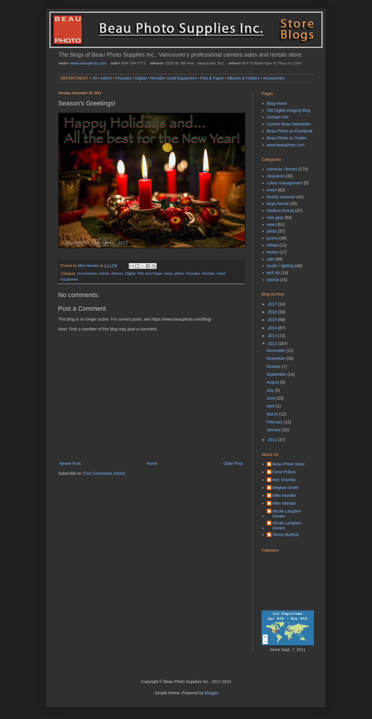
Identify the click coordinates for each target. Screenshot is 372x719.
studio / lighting (280, 265)
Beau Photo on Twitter (287, 138)
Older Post (233, 463)
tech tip (273, 272)
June (271, 398)
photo (179, 274)
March (273, 414)
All (94, 78)
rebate (272, 245)
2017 (273, 304)
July (271, 390)
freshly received (281, 197)
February (275, 422)
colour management (285, 183)
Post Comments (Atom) (104, 473)
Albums (117, 274)
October (274, 366)
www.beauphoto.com (88, 63)
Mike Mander (284, 495)
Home (151, 463)
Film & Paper (212, 78)
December (276, 350)
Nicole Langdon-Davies (287, 513)
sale (270, 259)
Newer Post (70, 463)
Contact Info (278, 117)
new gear (275, 217)
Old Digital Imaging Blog (288, 110)
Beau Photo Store (289, 464)
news (168, 274)
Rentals (157, 78)
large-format (278, 203)
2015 (273, 319)
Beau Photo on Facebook (290, 131)
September (277, 374)
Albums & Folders (243, 78)
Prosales (123, 78)
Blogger (211, 693)
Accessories (274, 78)
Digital (140, 78)
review (272, 252)
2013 (273, 335)
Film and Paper (149, 274)
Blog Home (277, 103)
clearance (276, 176)
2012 (273, 343)
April (271, 406)
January (274, 429)
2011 (273, 439)
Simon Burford (285, 534)
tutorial (273, 279)
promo (272, 238)
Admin (106, 78)
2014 (273, 328)
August (273, 382)
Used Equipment (182, 78)
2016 (273, 312)
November (276, 358)
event (272, 190)
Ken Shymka (284, 479)
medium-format (280, 210)
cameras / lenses (282, 169)
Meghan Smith (286, 487)
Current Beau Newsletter (289, 124)
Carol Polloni (284, 472)
